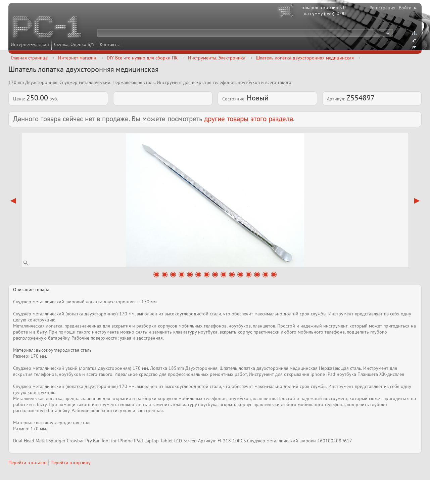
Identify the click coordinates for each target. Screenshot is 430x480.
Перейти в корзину (70, 463)
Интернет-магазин (30, 44)
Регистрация (382, 8)
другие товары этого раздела (248, 118)
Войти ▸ (408, 8)
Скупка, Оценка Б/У (74, 44)
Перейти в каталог (27, 463)
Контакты (110, 44)
